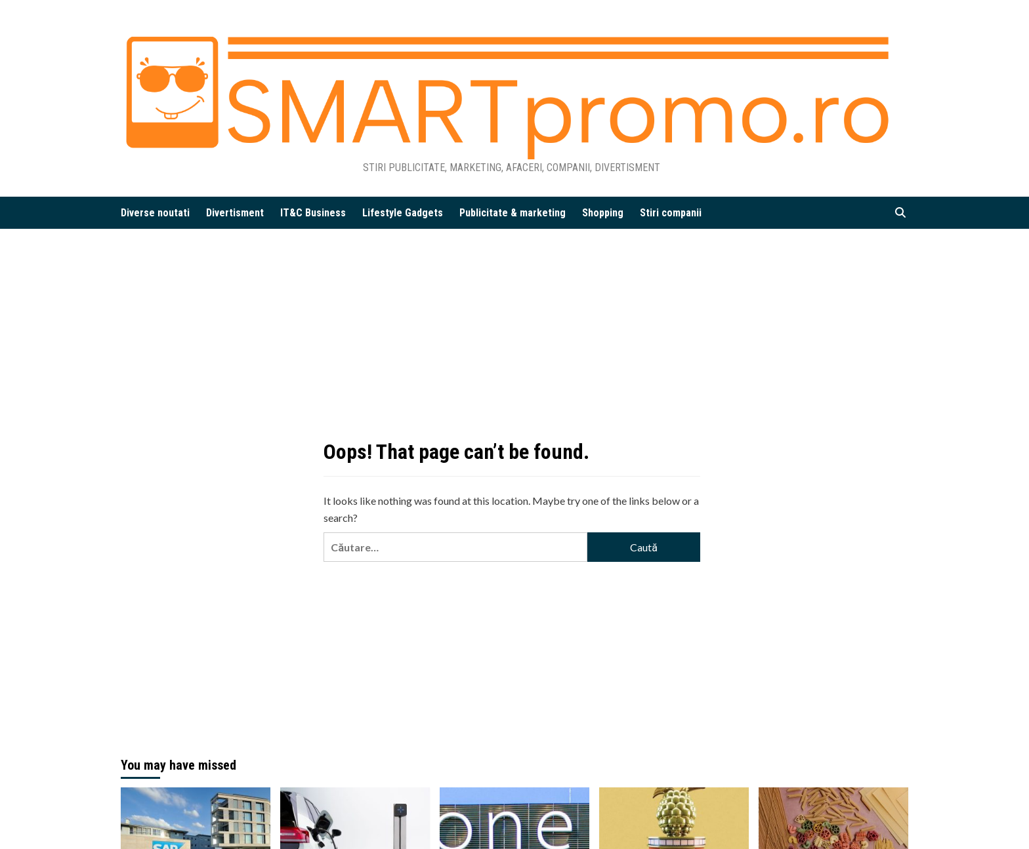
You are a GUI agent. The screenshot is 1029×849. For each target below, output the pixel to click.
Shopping (602, 213)
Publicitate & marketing (512, 213)
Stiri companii (671, 213)
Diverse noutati (155, 213)
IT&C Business (313, 213)
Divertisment (235, 213)
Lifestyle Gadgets (402, 213)
